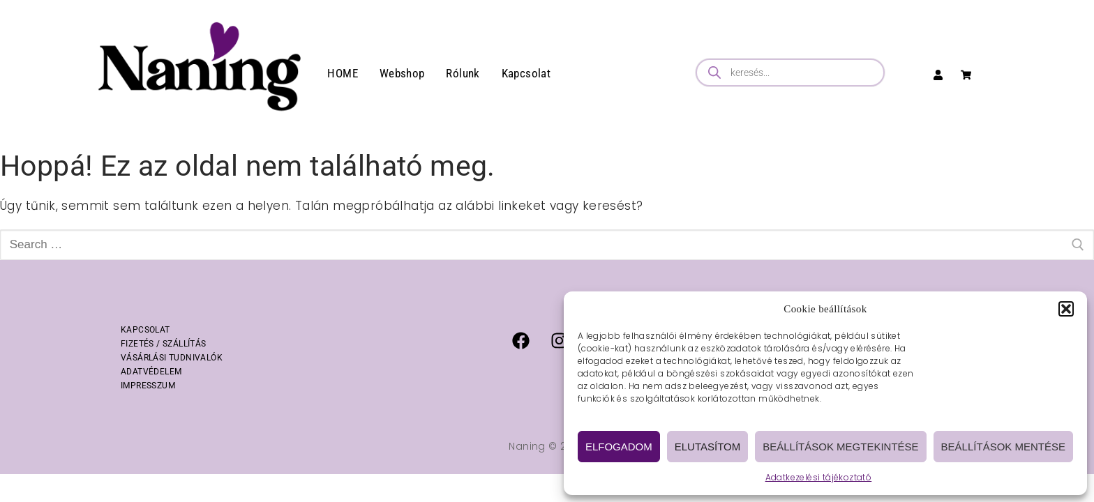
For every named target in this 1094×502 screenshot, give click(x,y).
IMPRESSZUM (148, 385)
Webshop (402, 73)
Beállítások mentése (1003, 446)
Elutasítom (707, 446)
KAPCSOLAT (145, 330)
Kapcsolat (526, 73)
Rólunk (462, 73)
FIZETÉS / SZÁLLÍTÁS (164, 344)
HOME (342, 73)
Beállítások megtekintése (840, 446)
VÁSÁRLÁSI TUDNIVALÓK (172, 358)
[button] (1066, 309)
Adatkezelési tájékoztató (818, 477)
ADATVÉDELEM (151, 371)
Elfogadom (618, 446)
